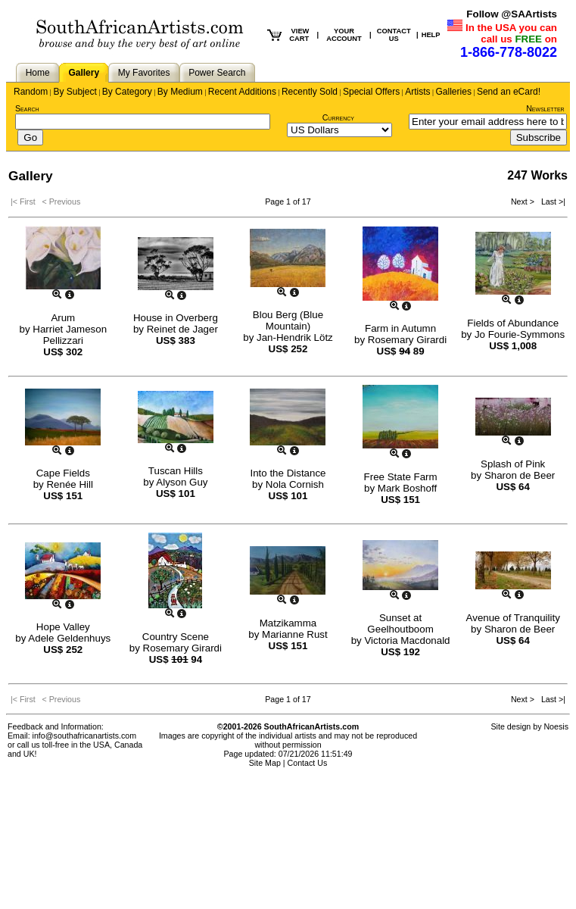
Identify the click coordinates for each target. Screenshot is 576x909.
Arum (63, 317)
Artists (417, 91)
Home (38, 72)
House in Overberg (175, 317)
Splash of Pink (513, 464)
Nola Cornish (295, 484)
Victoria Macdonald (407, 640)
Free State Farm (400, 477)
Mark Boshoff (407, 488)
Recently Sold (310, 91)
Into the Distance (287, 473)
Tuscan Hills (175, 470)
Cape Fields (63, 473)
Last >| (551, 201)
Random (31, 91)
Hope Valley (63, 627)
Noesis (555, 726)
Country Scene (175, 636)
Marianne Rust (295, 634)
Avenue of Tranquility (513, 617)
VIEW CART (299, 34)
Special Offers (371, 91)
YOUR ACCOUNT (344, 34)
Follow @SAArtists (511, 14)
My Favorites (144, 72)
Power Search (216, 72)
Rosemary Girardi (407, 339)
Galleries (454, 91)
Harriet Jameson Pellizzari (70, 334)
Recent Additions (242, 91)
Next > (524, 201)
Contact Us (308, 762)
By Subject (74, 91)
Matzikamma (288, 623)
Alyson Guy (181, 482)
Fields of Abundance (513, 323)
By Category (127, 91)
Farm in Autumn (400, 328)
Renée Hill (69, 484)
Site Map (265, 762)
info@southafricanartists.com (85, 735)
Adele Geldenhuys (69, 638)
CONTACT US (394, 34)
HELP (431, 35)
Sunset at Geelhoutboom (400, 623)
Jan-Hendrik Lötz (295, 337)
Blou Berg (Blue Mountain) (288, 320)
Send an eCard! (508, 91)
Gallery (83, 72)
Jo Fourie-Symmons (520, 334)
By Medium (180, 91)
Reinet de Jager (182, 329)
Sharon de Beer (519, 475)
